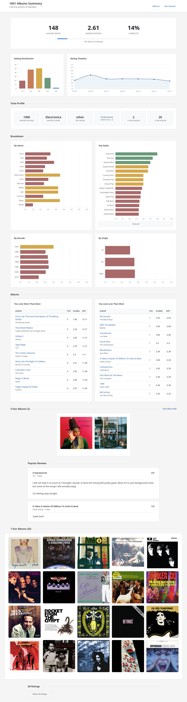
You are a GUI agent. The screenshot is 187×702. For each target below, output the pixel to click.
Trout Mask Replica (24, 327)
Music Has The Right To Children (30, 361)
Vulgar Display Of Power (26, 386)
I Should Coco (106, 367)
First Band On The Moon (111, 375)
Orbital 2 (19, 336)
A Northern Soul (22, 369)
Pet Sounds (105, 316)
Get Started (169, 6)
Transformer (105, 333)
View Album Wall (169, 409)
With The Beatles (107, 324)
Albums (156, 6)
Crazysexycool (40, 472)
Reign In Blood (22, 378)
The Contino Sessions (25, 353)
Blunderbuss (106, 350)
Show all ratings (40, 694)
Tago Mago (20, 344)
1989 (102, 383)
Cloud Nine (105, 341)
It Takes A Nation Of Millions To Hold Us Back (120, 358)
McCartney (105, 392)
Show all (135, 224)
